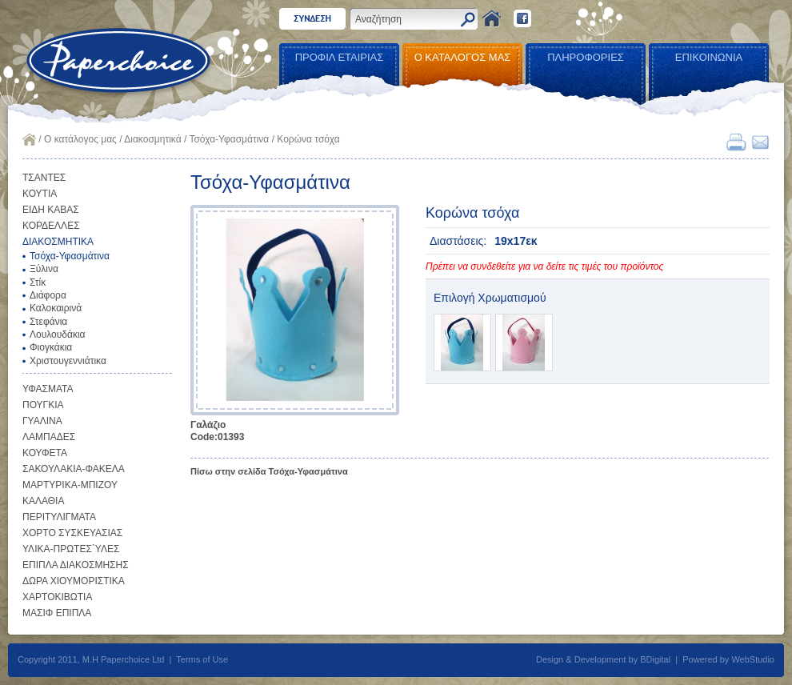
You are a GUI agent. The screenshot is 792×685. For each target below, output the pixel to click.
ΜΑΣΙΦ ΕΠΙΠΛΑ (56, 613)
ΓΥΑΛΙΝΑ (42, 421)
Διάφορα (48, 295)
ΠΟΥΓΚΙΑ (43, 405)
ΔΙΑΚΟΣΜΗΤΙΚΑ (58, 241)
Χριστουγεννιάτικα (68, 361)
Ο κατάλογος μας (80, 139)
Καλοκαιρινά (56, 308)
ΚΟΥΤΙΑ (39, 193)
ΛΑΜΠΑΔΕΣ (48, 437)
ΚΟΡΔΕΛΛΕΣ (51, 225)
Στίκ (38, 282)
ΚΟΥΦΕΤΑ (44, 453)
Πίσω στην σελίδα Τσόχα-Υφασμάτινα (269, 471)
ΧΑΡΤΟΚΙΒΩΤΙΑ (57, 597)
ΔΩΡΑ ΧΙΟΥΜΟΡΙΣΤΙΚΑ (73, 581)
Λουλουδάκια (58, 334)
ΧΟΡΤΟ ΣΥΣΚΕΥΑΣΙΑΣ (72, 533)
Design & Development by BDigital (603, 659)
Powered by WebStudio (728, 659)
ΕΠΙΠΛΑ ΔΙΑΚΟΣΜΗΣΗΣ (75, 565)
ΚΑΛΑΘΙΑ (43, 501)
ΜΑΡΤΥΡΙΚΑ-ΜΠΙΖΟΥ (70, 485)
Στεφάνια (48, 321)
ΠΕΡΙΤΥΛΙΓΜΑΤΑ (59, 517)
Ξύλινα (44, 268)
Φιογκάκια (51, 347)
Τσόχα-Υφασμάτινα (229, 139)
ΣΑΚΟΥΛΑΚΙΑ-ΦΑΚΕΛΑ (73, 469)
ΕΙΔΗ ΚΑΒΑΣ (50, 209)
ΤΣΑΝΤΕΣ (44, 177)
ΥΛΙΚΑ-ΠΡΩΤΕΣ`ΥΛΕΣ (70, 549)
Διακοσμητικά (152, 139)
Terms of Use (202, 659)
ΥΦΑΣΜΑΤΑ (48, 389)
